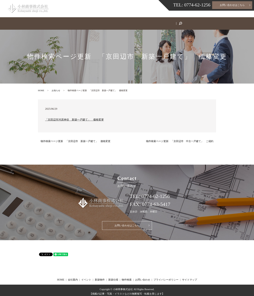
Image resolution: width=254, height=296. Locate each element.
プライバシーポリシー (166, 277)
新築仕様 (138, 21)
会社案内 (78, 21)
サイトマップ (189, 277)
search (200, 22)
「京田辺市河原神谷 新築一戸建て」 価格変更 (74, 117)
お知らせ (56, 88)
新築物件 (118, 21)
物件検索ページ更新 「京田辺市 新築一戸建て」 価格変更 (75, 138)
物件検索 (158, 21)
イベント (98, 21)
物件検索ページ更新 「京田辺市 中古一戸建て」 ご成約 (179, 138)
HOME (60, 21)
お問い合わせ (181, 21)
